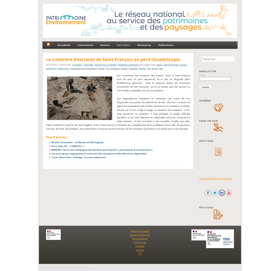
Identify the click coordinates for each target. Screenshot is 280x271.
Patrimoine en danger (106, 64)
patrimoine (63, 68)
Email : (202, 75)
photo (101, 68)
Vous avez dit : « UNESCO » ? (68, 146)
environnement (171, 64)
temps (155, 68)
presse (124, 68)
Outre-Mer (88, 64)
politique (115, 68)
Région (142, 68)
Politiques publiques (128, 64)
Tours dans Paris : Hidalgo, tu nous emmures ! (78, 157)
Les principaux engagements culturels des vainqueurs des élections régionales (99, 153)
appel (159, 64)
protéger (133, 68)
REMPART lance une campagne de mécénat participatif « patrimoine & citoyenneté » (102, 149)
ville (161, 68)
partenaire (51, 68)
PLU (107, 68)
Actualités (77, 64)
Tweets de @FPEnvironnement (215, 178)
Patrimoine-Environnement (83, 68)
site (149, 68)
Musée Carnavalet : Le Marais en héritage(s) (77, 142)
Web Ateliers (124, 45)
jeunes (183, 64)
